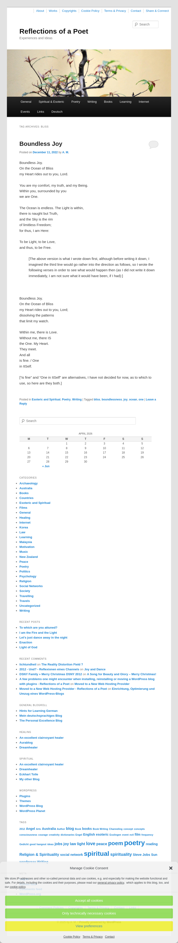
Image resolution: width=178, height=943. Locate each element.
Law (22, 532)
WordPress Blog (31, 806)
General (26, 101)
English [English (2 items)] (89, 834)
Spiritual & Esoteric (51, 101)
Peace (23, 561)
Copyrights (69, 11)
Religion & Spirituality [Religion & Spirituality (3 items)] (39, 854)
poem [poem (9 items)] (115, 843)
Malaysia (25, 542)
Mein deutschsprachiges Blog (40, 715)
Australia (25, 488)
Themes (25, 801)
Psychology (27, 576)
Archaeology (28, 483)
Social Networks (31, 586)
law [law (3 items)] (73, 844)
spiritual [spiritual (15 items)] (96, 853)
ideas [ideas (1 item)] (50, 844)
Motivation (27, 547)
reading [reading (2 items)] (152, 844)
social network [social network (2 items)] (71, 855)
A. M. (65, 152)
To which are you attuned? (38, 627)
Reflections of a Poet (53, 31)
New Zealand (28, 557)
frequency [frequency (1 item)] (147, 834)
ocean (133, 399)
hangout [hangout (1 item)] (41, 844)
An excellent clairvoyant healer (41, 737)
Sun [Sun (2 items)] (154, 855)
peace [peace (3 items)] (101, 844)
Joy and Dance (94, 669)
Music (23, 551)
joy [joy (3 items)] (66, 844)
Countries (26, 498)
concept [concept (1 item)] (128, 829)
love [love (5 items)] (90, 843)
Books (108, 101)
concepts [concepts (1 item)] (139, 829)
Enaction (25, 642)
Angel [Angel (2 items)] (30, 829)
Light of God (28, 647)
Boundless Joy (40, 143)
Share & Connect (157, 11)
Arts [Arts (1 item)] (38, 829)
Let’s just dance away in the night (43, 637)
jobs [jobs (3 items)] (58, 844)
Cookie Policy (72, 936)
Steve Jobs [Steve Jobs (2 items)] (141, 855)
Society (24, 591)
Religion (25, 581)
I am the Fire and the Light (38, 632)
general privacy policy (111, 882)
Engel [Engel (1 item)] (79, 834)
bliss (97, 399)
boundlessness (112, 399)
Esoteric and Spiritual (46, 399)
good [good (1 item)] (33, 844)
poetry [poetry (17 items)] (134, 843)
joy (125, 399)
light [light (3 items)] (81, 844)
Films (23, 507)
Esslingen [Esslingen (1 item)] (115, 834)
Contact (109, 936)
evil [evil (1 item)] (132, 834)
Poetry (75, 101)
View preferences (89, 926)
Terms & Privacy (93, 936)
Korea (23, 527)
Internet (144, 101)
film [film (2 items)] (137, 834)
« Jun (45, 466)
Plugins (24, 796)
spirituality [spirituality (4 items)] (121, 854)
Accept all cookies (89, 900)
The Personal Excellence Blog (40, 720)
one (141, 399)
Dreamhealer (28, 747)
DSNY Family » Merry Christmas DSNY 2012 (50, 674)
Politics (24, 571)
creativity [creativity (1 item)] (54, 834)
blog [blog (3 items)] (70, 828)
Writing (92, 101)
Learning (126, 101)
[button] (170, 868)
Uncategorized (29, 605)
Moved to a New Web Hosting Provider (101, 684)
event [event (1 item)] (125, 834)
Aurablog (26, 742)
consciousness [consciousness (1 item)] (28, 834)
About (40, 11)
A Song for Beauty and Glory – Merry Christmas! (121, 674)
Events (25, 111)
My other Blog (29, 779)
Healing (24, 517)
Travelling (26, 596)
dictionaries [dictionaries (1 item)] (68, 834)
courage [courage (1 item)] (43, 834)
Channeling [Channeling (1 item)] (116, 829)
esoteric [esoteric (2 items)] (102, 834)
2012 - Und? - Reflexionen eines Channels (49, 669)
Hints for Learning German (38, 711)
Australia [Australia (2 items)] (49, 829)
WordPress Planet (32, 811)
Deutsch (57, 111)
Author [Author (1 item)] (61, 829)
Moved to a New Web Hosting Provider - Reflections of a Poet (63, 688)
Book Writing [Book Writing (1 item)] (100, 829)
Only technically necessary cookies (89, 913)
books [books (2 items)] (87, 829)
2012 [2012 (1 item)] (22, 829)
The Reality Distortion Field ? (62, 664)
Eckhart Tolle (28, 774)
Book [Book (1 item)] (78, 829)
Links (40, 111)
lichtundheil (27, 664)
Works (53, 11)
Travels (24, 601)
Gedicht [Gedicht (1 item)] (24, 844)
